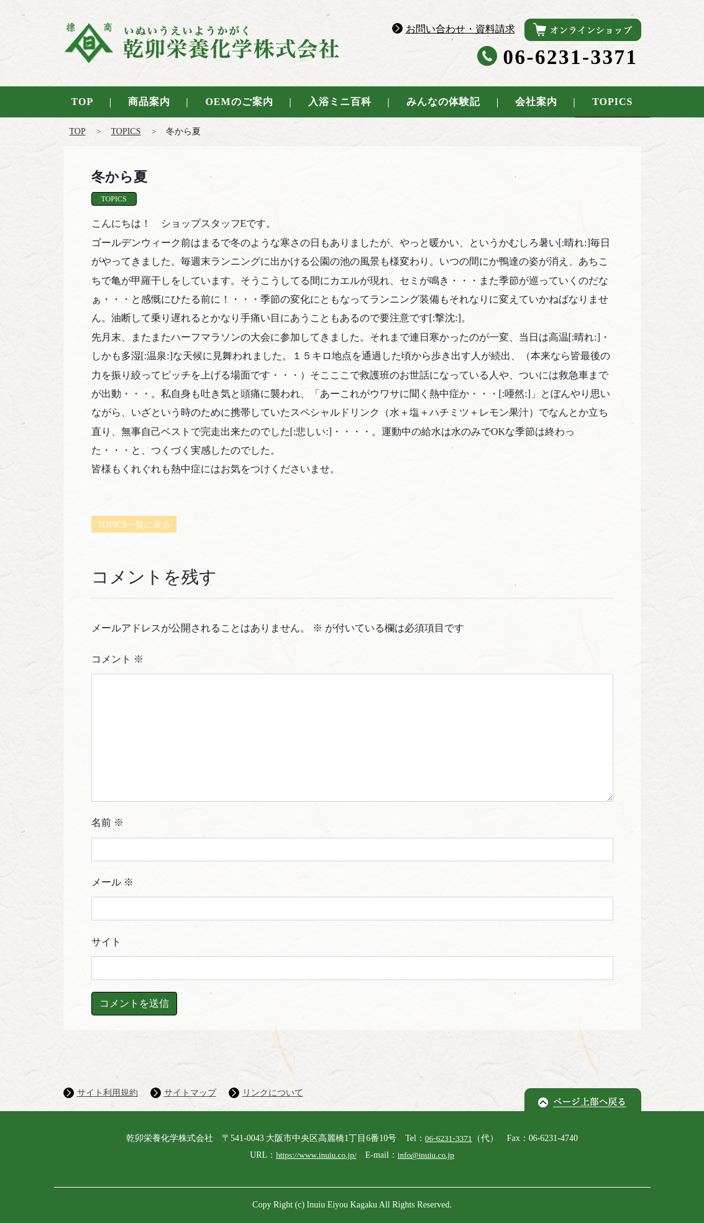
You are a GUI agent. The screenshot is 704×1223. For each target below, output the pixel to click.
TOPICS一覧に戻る (134, 524)
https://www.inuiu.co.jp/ (315, 1155)
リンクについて (272, 1092)
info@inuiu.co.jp (427, 1155)
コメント (117, 659)
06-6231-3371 (570, 57)
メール (112, 882)
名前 (107, 822)
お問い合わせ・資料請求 (460, 29)
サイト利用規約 (107, 1092)
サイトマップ (190, 1092)
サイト (106, 942)
